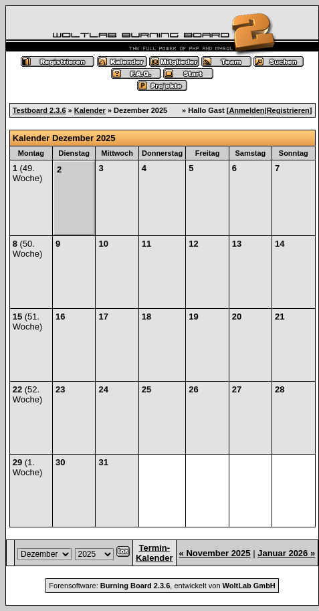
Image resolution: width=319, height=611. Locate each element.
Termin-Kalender (154, 553)
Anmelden (246, 110)
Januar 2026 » (286, 553)
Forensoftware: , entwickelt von (162, 586)
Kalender (90, 110)
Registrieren (288, 110)
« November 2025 (215, 553)
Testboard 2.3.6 (39, 110)
